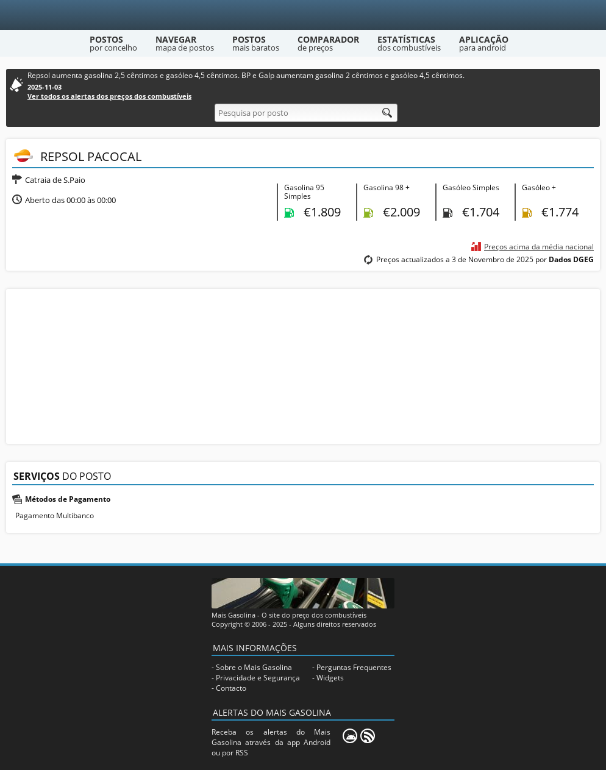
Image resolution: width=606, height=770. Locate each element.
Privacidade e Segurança (258, 677)
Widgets (330, 677)
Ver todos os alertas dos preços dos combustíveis (109, 96)
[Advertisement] (303, 365)
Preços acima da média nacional (539, 246)
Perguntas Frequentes (353, 667)
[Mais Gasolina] (303, 15)
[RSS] (367, 736)
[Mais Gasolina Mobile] (350, 736)
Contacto (231, 688)
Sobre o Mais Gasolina (254, 667)
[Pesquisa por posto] (306, 113)
